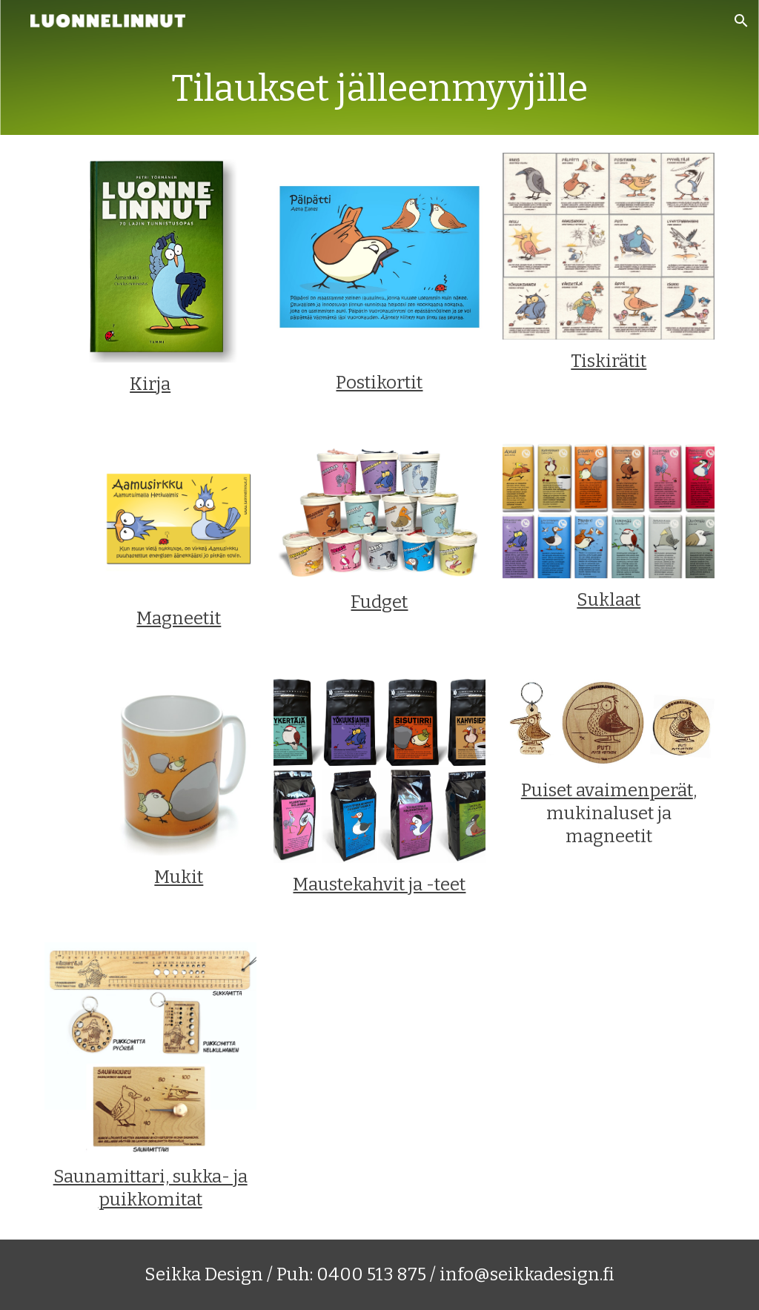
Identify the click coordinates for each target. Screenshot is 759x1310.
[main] (379, 88)
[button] (741, 21)
